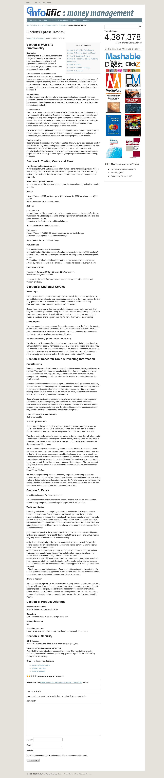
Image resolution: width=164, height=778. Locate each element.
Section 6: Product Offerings (78, 68)
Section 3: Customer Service (78, 56)
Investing (43, 20)
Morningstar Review (41, 665)
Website (30, 751)
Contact (88, 774)
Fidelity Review (39, 668)
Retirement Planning (80, 20)
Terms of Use (73, 774)
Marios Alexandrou (37, 38)
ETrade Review (38, 671)
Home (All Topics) (33, 25)
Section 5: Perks (74, 65)
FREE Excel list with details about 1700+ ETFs (61, 682)
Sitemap (82, 774)
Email (30, 745)
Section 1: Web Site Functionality (80, 50)
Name (30, 739)
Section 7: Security (74, 71)
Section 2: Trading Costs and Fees (81, 53)
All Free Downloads (43, 3)
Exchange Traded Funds (59, 20)
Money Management (49, 25)
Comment (31, 701)
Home (28, 3)
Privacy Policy (63, 774)
